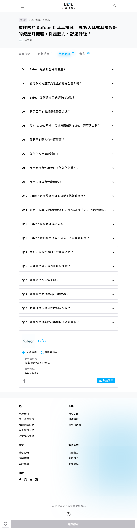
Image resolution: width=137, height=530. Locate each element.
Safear (28, 40)
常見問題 (66, 53)
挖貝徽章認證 (26, 419)
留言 (84, 54)
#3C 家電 (35, 20)
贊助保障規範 (26, 425)
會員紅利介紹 (26, 430)
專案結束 (73, 524)
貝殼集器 (73, 452)
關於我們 (24, 413)
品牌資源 (24, 463)
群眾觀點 (73, 463)
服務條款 (73, 419)
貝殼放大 (73, 458)
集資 (23, 20)
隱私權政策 (74, 425)
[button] (22, 6)
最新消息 (45, 53)
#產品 (46, 20)
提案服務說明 (26, 436)
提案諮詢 (24, 458)
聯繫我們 (24, 452)
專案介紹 (24, 54)
